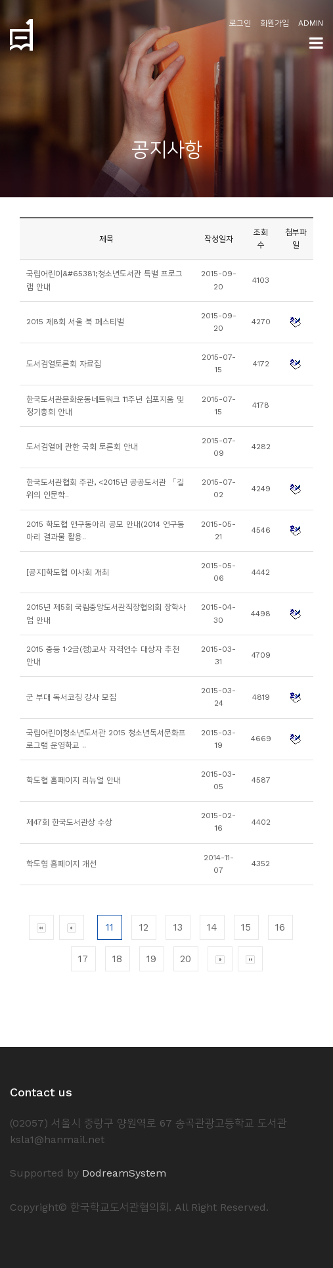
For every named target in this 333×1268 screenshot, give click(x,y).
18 (117, 959)
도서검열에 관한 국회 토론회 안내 (82, 446)
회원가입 (274, 23)
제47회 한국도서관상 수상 (69, 822)
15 (246, 927)
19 (151, 959)
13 (178, 927)
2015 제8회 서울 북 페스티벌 (75, 321)
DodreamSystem (124, 1173)
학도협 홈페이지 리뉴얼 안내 (73, 780)
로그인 (240, 23)
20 (185, 959)
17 (83, 959)
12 (143, 927)
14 (212, 927)
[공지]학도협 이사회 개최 (67, 572)
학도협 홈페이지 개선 (61, 863)
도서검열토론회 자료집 (63, 363)
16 (280, 927)
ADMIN (310, 23)
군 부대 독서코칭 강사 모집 (71, 697)
